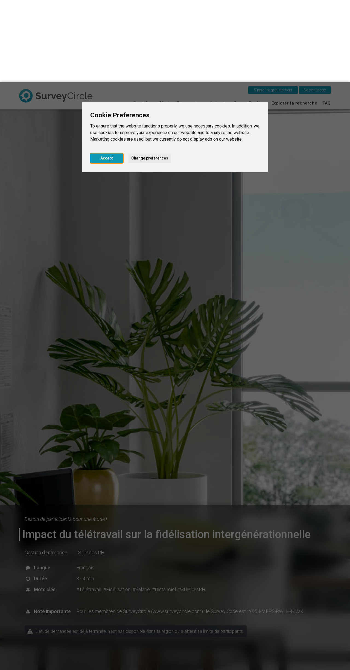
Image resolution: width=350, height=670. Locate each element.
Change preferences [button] (149, 76)
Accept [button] (106, 76)
